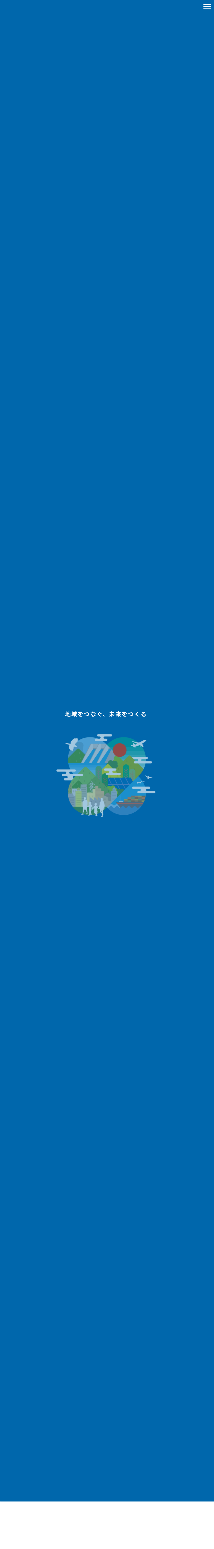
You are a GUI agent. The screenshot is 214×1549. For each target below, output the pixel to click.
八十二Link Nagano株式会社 (33, 6)
